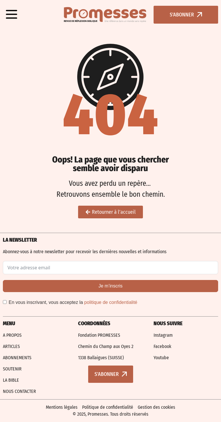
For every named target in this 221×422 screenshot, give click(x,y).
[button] (11, 14)
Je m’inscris (111, 285)
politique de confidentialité (110, 302)
